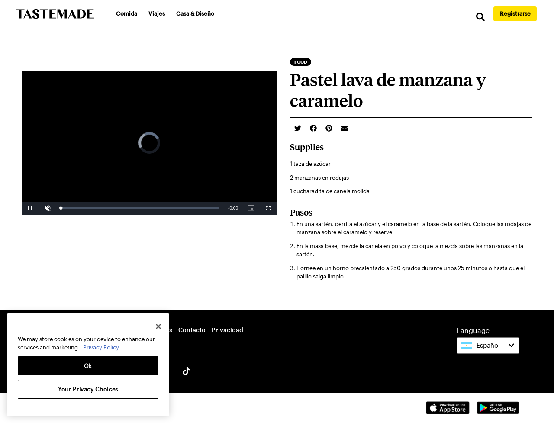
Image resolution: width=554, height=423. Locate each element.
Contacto (192, 329)
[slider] (140, 208)
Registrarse (515, 13)
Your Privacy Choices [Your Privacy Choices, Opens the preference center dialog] (88, 389)
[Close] (158, 326)
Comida (126, 13)
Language (473, 330)
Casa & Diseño (195, 13)
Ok (88, 365)
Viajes (156, 13)
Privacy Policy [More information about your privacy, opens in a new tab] (101, 347)
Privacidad (227, 329)
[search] (480, 17)
